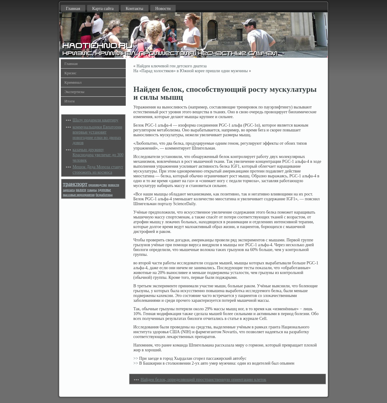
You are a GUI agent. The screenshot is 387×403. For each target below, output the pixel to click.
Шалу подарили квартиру (96, 120)
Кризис (70, 73)
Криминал (73, 82)
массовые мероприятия (79, 194)
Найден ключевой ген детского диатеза (172, 66)
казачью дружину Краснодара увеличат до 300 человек (98, 155)
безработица (104, 194)
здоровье (104, 190)
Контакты (134, 8)
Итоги (69, 101)
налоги (81, 190)
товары (92, 190)
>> (135, 358)
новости (113, 184)
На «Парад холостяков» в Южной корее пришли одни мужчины (190, 71)
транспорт (75, 184)
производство (97, 184)
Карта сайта (103, 8)
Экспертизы (74, 91)
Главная (73, 8)
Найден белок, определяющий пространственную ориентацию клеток (203, 379)
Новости (163, 8)
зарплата (69, 190)
